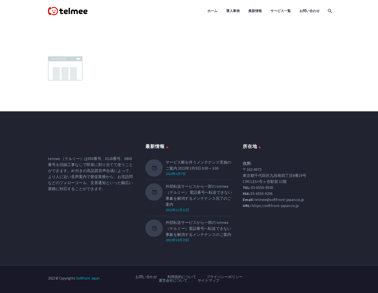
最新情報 (255, 11)
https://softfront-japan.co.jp (275, 205)
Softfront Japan (88, 278)
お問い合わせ (309, 11)
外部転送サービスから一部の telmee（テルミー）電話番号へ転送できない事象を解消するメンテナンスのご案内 (198, 228)
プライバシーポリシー (224, 277)
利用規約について (181, 277)
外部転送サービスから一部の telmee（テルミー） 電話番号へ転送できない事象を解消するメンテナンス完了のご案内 (199, 195)
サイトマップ (208, 280)
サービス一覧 (280, 11)
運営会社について (173, 280)
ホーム (212, 11)
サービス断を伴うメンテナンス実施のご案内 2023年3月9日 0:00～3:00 (198, 165)
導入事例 (233, 11)
